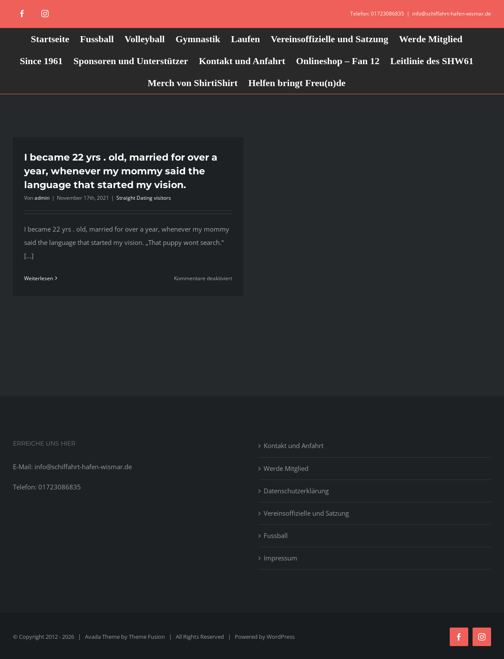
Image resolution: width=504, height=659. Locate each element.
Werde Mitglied (286, 468)
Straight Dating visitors (143, 197)
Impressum (280, 558)
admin (42, 197)
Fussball (276, 535)
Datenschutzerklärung (296, 490)
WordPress (281, 636)
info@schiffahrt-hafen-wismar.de (451, 13)
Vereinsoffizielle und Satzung (306, 513)
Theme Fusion (147, 636)
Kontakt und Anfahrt (294, 445)
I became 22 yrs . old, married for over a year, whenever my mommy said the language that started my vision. (121, 171)
